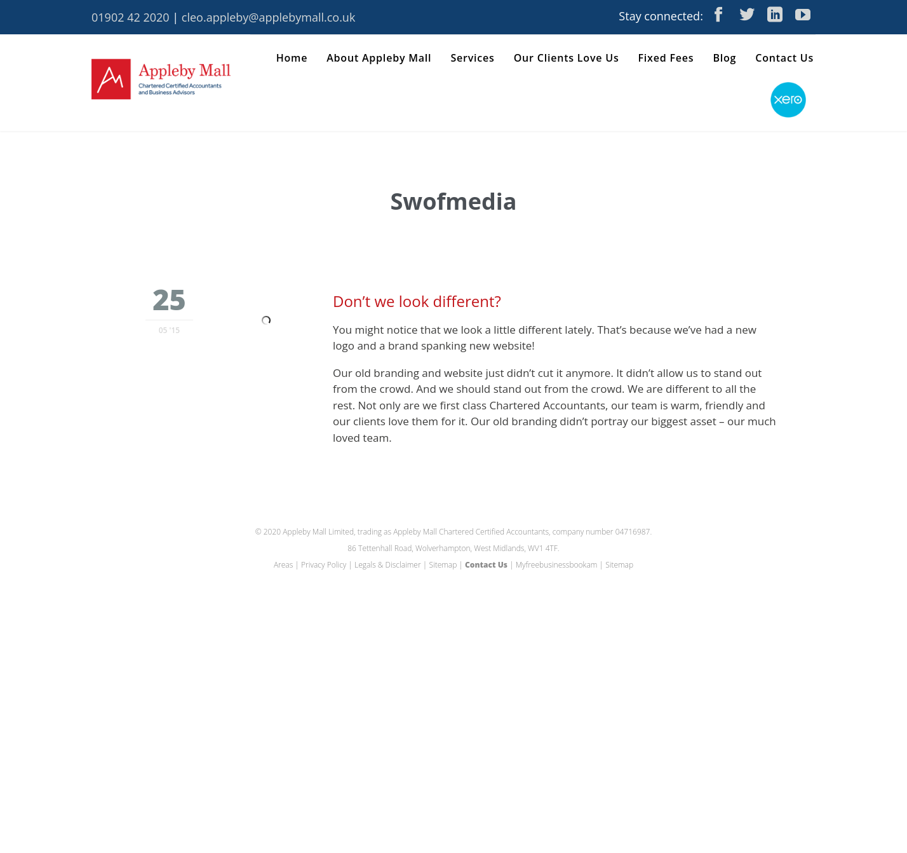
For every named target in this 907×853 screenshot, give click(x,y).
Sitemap (443, 564)
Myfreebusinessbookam (557, 564)
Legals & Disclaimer (387, 564)
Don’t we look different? (417, 300)
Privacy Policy (323, 564)
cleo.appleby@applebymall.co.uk (269, 17)
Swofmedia (453, 201)
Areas (283, 564)
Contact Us (486, 564)
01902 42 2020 (130, 17)
